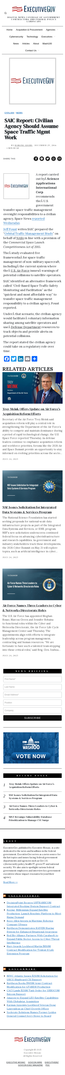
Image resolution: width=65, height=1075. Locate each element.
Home (9, 29)
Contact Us (30, 50)
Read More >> (10, 882)
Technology (32, 36)
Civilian (9, 113)
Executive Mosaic (15, 1062)
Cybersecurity (16, 36)
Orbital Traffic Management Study (29, 233)
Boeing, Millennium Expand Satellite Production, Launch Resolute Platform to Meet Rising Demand (34, 913)
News (16, 43)
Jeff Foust (10, 229)
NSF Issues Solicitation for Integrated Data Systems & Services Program (33, 796)
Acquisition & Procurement (29, 29)
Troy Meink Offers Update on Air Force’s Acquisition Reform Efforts (31, 785)
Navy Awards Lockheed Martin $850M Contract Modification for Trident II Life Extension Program (30, 950)
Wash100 (47, 43)
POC (48, 1065)
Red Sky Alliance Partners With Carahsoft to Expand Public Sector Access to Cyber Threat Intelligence (33, 939)
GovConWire (22, 969)
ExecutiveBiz (24, 895)
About (36, 43)
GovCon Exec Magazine (30, 1065)
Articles (26, 43)
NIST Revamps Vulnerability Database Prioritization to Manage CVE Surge (30, 818)
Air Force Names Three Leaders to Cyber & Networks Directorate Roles (33, 807)
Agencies (50, 29)
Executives (46, 36)
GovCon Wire (35, 1062)
